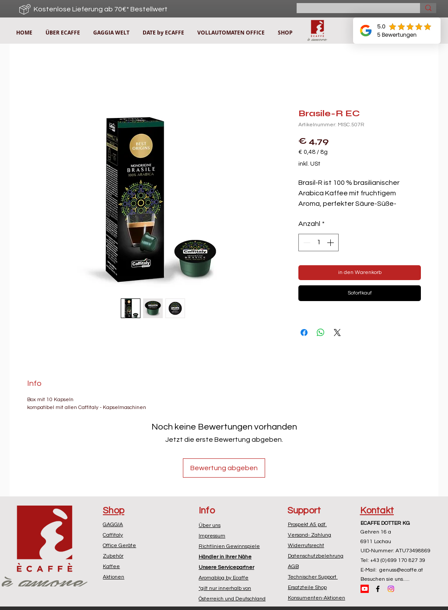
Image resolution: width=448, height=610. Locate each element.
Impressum (212, 536)
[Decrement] (306, 242)
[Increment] (331, 242)
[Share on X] (337, 332)
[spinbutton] (318, 242)
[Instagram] (391, 589)
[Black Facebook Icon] (378, 589)
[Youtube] (364, 589)
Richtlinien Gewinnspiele (229, 546)
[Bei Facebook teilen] (304, 332)
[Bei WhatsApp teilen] (320, 332)
